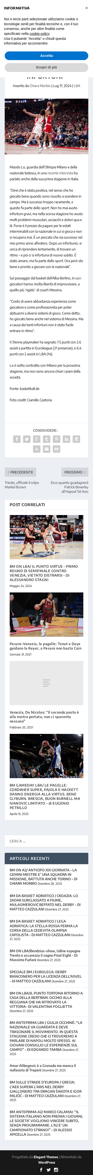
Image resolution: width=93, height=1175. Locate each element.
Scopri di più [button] (46, 67)
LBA (77, 86)
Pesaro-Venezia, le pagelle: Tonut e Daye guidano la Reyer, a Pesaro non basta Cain (46, 646)
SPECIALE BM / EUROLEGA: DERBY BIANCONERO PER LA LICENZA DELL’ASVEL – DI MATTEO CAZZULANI (46, 976)
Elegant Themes (46, 1157)
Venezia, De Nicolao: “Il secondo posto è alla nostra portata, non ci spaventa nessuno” (44, 716)
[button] (87, 8)
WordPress (46, 1162)
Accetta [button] (46, 56)
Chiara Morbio (40, 86)
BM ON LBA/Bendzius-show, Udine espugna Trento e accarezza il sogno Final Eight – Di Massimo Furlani (45, 955)
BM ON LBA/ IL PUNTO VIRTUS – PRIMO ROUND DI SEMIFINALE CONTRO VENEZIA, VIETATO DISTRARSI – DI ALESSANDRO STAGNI (44, 573)
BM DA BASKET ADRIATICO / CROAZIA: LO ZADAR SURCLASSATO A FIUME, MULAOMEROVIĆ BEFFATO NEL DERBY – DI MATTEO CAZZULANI (45, 902)
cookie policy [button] (39, 34)
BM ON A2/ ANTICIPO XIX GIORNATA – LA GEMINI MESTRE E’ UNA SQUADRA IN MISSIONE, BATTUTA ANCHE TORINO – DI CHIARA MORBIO (43, 877)
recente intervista (60, 173)
